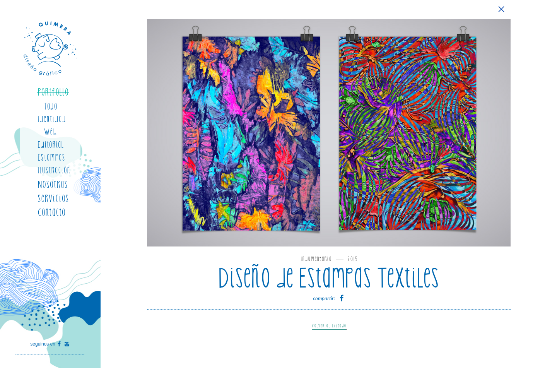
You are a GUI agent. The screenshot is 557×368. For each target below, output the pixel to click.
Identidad (52, 119)
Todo (51, 106)
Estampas (51, 158)
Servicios (53, 198)
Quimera (50, 48)
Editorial (51, 145)
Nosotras (53, 184)
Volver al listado (329, 326)
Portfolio (53, 92)
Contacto (52, 212)
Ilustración (54, 170)
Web (50, 132)
